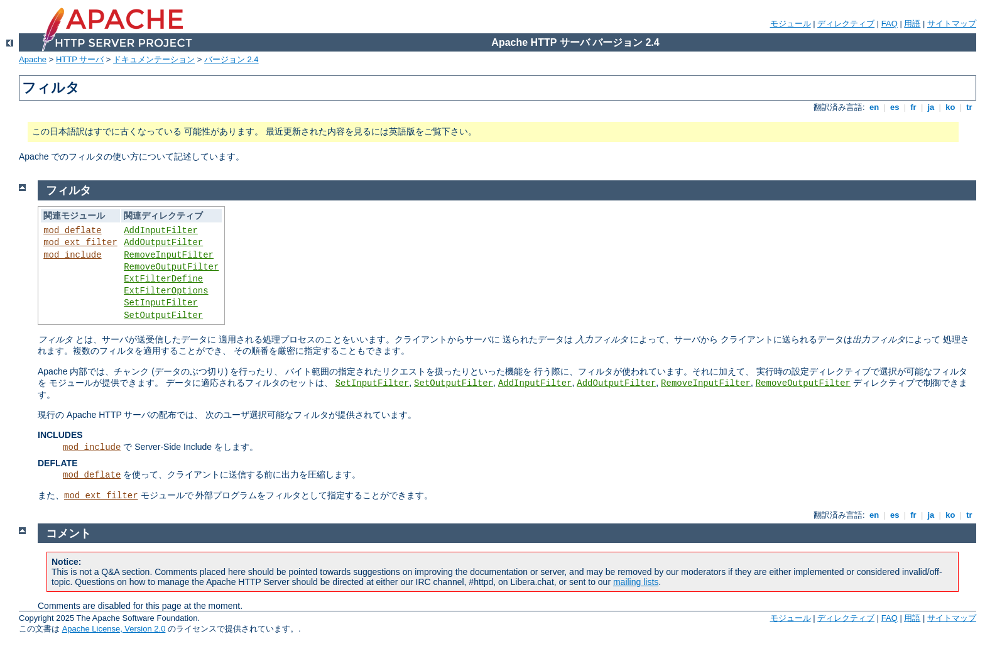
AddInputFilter (161, 231)
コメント (68, 533)
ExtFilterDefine (163, 279)
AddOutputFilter (163, 243)
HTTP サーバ (80, 59)
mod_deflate (72, 231)
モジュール (790, 23)
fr (913, 107)
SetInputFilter (161, 303)
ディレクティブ (845, 23)
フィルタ (68, 190)
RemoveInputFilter (169, 255)
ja (931, 107)
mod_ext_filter (80, 243)
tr (969, 107)
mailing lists (635, 582)
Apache (32, 59)
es (894, 107)
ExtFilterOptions (166, 291)
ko (950, 107)
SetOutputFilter (163, 315)
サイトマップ (951, 23)
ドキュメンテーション (154, 59)
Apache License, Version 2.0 (114, 628)
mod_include (72, 255)
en (874, 107)
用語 (912, 23)
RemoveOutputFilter (171, 267)
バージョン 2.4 (231, 59)
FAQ (889, 23)
